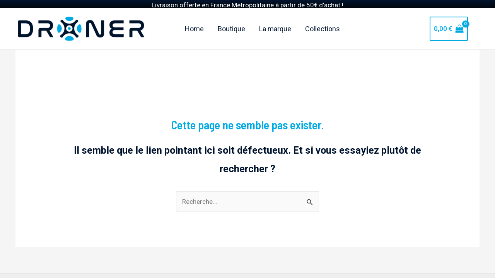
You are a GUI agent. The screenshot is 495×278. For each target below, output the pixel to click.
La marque (275, 21)
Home (194, 21)
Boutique (231, 21)
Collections (322, 21)
